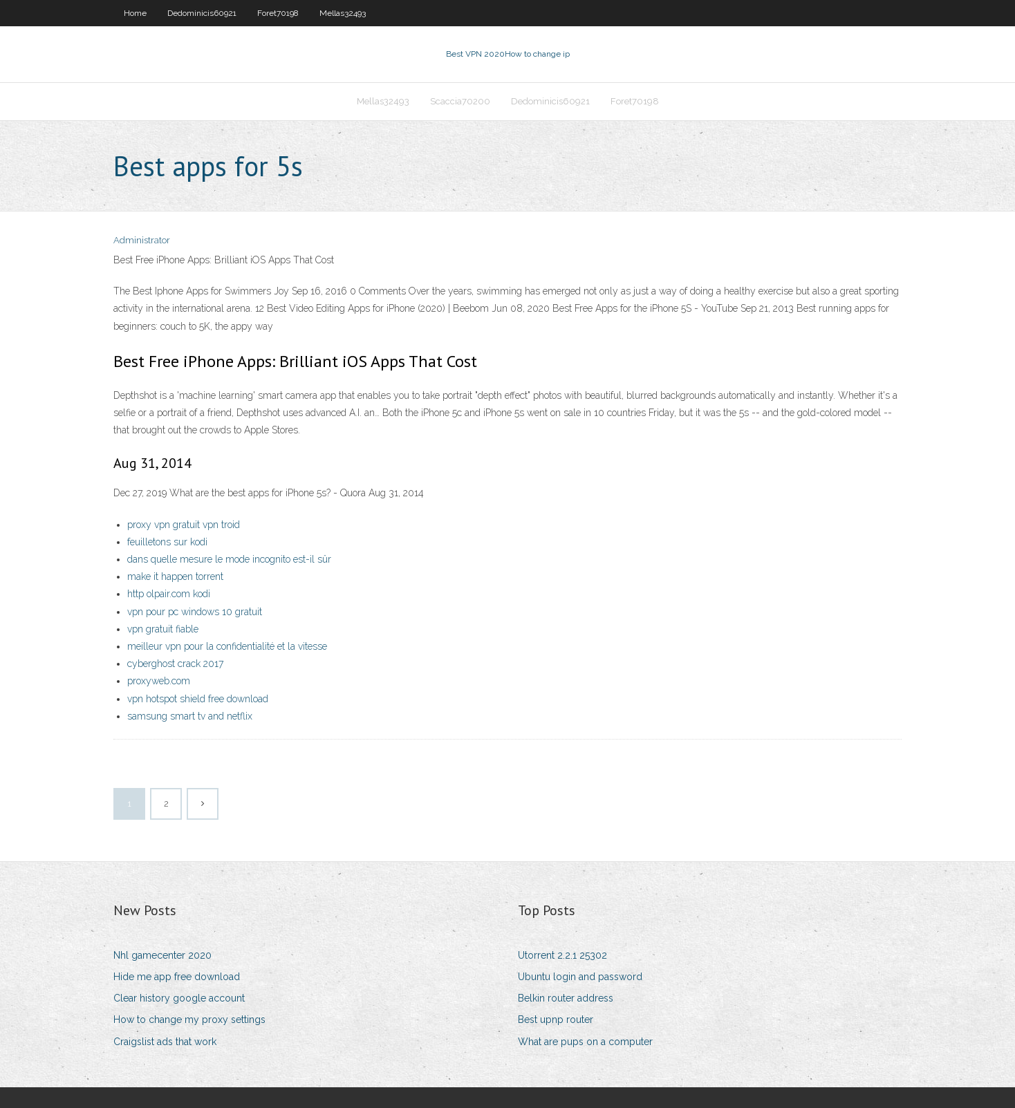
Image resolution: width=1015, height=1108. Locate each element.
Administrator (141, 240)
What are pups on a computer (585, 1041)
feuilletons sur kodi (167, 541)
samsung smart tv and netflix (189, 716)
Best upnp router (555, 1019)
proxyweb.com (158, 680)
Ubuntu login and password (580, 976)
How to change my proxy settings (189, 1019)
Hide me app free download (176, 976)
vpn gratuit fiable (162, 629)
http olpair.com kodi (168, 593)
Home (135, 13)
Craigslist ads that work (164, 1041)
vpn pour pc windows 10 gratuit (194, 611)
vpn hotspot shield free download (197, 698)
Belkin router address (565, 998)
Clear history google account (179, 998)
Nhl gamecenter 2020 (162, 955)
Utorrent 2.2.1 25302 (562, 955)
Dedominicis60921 (201, 13)
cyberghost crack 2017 (175, 663)
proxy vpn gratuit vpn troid (183, 524)
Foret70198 (278, 13)
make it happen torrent (175, 576)
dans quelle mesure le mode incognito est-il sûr (229, 559)
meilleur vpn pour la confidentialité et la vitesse (227, 646)
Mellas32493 (342, 13)
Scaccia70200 (460, 101)
